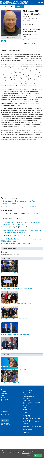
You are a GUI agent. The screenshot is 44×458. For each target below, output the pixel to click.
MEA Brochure (27, 400)
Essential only (28, 455)
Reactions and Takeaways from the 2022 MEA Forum (24, 207)
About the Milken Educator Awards (32, 393)
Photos (3, 395)
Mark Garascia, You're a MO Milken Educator (12, 273)
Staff (24, 407)
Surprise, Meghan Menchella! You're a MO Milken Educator (16, 288)
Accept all (37, 455)
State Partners (27, 409)
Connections (4, 399)
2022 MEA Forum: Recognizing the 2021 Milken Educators (16, 334)
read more (35, 213)
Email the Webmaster (27, 429)
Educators (19, 6)
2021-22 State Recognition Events (10, 349)
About (2, 390)
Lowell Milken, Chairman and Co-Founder (32, 426)
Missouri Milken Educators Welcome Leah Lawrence (15, 319)
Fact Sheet (26, 398)
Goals (24, 394)
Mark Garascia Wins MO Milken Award (11, 383)
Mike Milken (26, 406)
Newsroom (4, 393)
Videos (3, 397)
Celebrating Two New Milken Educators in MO (13, 369)
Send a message (11, 37)
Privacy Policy (26, 432)
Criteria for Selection (28, 396)
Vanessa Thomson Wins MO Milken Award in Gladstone (16, 303)
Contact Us (4, 401)
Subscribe (5, 420)
